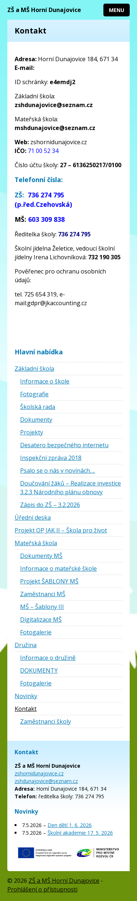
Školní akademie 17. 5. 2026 (80, 832)
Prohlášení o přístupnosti (42, 889)
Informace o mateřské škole (58, 568)
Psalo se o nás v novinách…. (57, 471)
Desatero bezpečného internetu (64, 445)
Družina (26, 645)
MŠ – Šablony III (42, 607)
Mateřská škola (36, 543)
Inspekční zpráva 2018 (50, 458)
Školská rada (37, 407)
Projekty (31, 432)
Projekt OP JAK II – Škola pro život (61, 530)
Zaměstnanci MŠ (42, 594)
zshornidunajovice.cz (39, 773)
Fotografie (34, 394)
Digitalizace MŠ (41, 619)
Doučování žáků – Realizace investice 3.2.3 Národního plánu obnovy (70, 487)
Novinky (26, 696)
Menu (116, 10)
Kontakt (26, 709)
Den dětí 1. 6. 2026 (69, 825)
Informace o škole (44, 381)
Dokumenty (36, 420)
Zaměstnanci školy (45, 721)
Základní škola (34, 369)
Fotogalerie (36, 632)
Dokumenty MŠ (41, 556)
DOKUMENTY (39, 670)
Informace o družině (48, 658)
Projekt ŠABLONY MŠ (49, 581)
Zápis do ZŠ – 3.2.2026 (50, 505)
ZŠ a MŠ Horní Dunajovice (44, 10)
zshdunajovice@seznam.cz (46, 781)
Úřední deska (33, 518)
